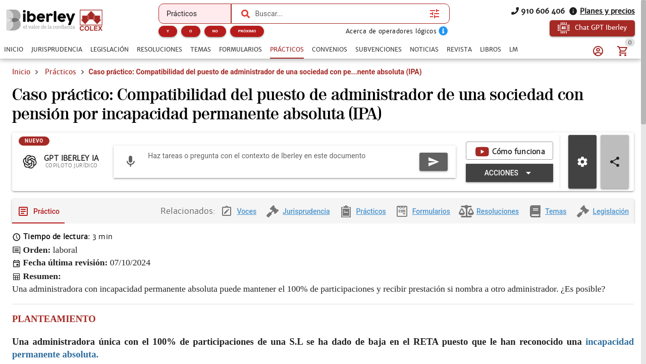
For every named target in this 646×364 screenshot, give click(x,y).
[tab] (13, 49)
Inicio (21, 71)
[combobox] (339, 14)
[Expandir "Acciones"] (509, 181)
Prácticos (60, 71)
